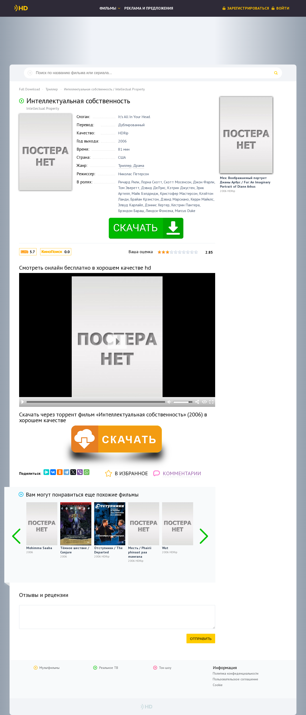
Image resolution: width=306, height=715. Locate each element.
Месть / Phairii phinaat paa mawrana (139, 552)
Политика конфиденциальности (235, 673)
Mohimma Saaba (39, 548)
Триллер (124, 165)
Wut (165, 548)
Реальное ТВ (108, 668)
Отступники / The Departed (108, 550)
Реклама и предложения (148, 8)
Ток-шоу (165, 668)
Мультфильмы (49, 668)
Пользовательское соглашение (235, 679)
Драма (138, 165)
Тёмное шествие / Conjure (74, 550)
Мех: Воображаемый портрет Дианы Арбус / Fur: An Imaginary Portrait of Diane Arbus (245, 182)
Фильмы (107, 8)
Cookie (218, 685)
